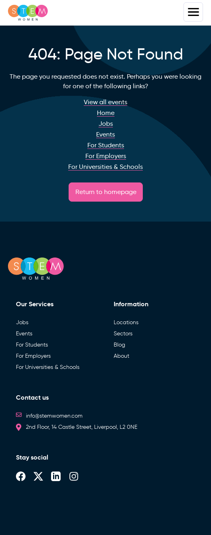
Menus (193, 12)
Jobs (22, 322)
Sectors (123, 333)
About (121, 356)
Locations (126, 322)
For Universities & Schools (47, 367)
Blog (119, 344)
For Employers (33, 356)
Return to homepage (105, 192)
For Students (32, 344)
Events (24, 333)
